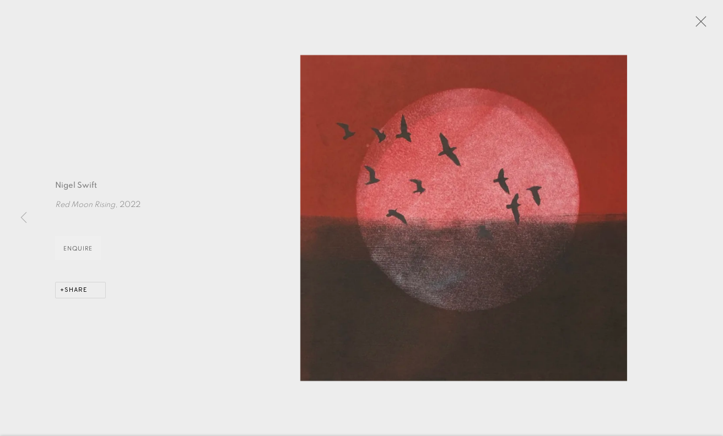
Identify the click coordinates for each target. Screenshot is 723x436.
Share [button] (76, 291)
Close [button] (698, 25)
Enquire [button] (78, 250)
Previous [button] (23, 218)
